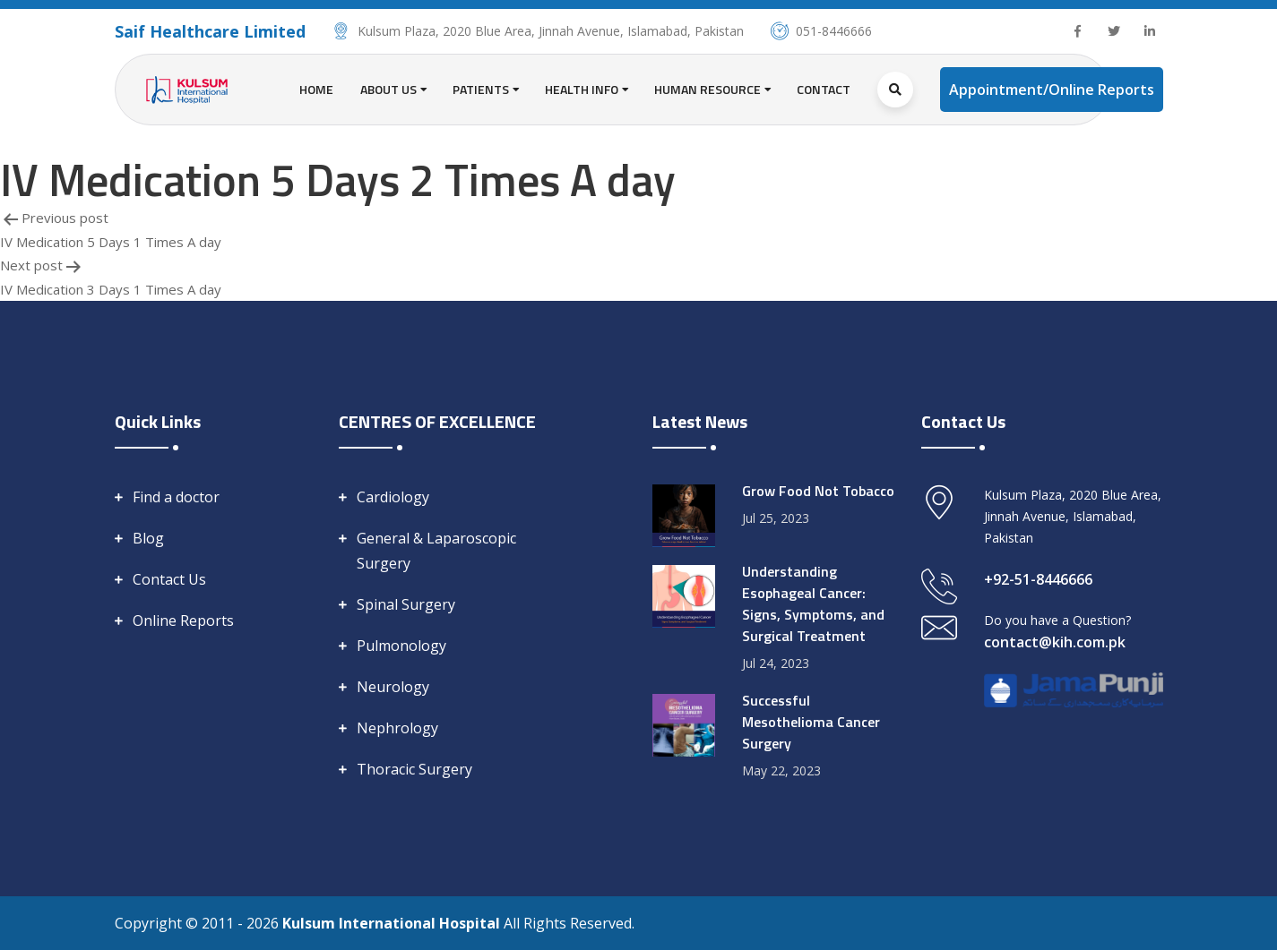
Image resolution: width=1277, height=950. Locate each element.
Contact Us (169, 579)
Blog (148, 538)
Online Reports (183, 620)
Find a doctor (176, 497)
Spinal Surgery (406, 604)
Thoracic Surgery (414, 769)
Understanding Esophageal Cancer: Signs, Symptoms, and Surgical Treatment (813, 603)
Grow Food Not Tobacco (818, 490)
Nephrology (397, 728)
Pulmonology (401, 645)
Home (316, 89)
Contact (823, 89)
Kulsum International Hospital (393, 923)
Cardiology (393, 497)
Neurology (393, 687)
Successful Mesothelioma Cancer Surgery (811, 721)
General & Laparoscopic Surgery (436, 550)
